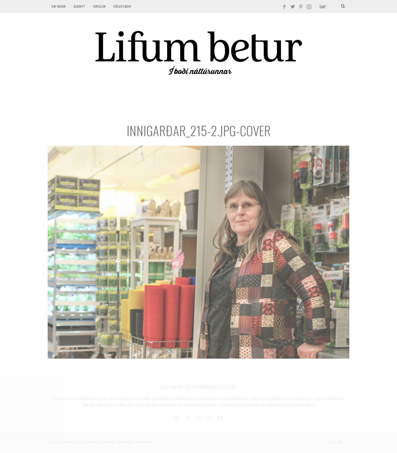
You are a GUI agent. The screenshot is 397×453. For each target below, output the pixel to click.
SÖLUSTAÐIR (122, 6)
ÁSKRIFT (79, 6)
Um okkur (59, 6)
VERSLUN (99, 6)
